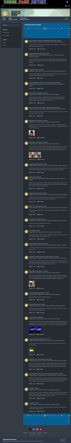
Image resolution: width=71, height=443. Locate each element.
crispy (39, 305)
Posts (4, 45)
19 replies (40, 78)
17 (45, 28)
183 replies (41, 65)
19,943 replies (40, 312)
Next (62, 28)
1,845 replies (40, 383)
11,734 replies (41, 48)
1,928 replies (40, 334)
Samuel (39, 71)
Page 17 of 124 (69, 32)
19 (50, 28)
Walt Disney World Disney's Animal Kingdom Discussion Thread (46, 373)
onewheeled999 (41, 178)
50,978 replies (41, 252)
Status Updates (6, 32)
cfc (38, 42)
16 (42, 28)
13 (34, 28)
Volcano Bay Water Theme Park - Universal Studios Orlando (45, 82)
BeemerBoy (40, 318)
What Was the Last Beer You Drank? (38, 93)
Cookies (45, 433)
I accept (63, 440)
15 (39, 28)
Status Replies (6, 35)
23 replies (40, 116)
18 (47, 28)
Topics (4, 42)
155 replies (41, 172)
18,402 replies (40, 299)
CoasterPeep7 (41, 232)
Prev (28, 28)
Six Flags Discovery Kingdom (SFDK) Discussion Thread (44, 256)
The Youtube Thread (34, 230)
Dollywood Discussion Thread (37, 304)
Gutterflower (41, 165)
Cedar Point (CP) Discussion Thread (38, 243)
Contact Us (39, 433)
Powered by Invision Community (35, 434)
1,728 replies (41, 239)
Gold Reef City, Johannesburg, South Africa (40, 359)
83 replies (40, 88)
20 (53, 28)
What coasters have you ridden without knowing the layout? (45, 107)
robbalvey (40, 94)
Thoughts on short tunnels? (36, 69)
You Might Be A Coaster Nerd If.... (38, 219)
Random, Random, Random (53, 94)
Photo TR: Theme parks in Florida (38, 206)
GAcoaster (40, 375)
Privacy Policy (32, 433)
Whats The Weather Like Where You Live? (40, 339)
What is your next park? (35, 177)
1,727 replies (40, 354)
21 (55, 28)
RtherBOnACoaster (42, 340)
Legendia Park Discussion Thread (38, 164)
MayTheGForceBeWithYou (44, 55)
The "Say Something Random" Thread (39, 293)
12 (31, 28)
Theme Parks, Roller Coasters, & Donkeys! (53, 42)
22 (58, 28)
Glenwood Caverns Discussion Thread (39, 53)
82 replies (40, 214)
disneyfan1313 (41, 84)
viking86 (31, 42)
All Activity (5, 25)
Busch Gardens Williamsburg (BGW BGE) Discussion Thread (45, 40)
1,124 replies (41, 226)
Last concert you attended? (36, 317)
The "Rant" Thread (33, 388)
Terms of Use (6, 441)
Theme (26, 433)
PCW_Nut (40, 220)
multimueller (41, 207)
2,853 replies (41, 188)
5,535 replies (41, 103)
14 (36, 28)
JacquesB (40, 360)
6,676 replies (41, 398)
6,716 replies (41, 266)
